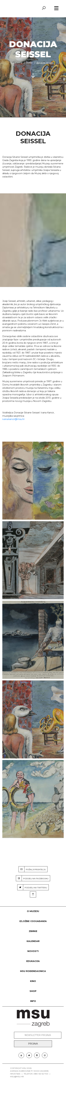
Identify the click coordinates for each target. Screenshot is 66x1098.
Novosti (33, 951)
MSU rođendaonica (33, 971)
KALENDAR (33, 941)
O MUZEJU (33, 911)
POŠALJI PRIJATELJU (32, 869)
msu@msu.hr (17, 1076)
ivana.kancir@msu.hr (13, 419)
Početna (17, 62)
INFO (33, 1001)
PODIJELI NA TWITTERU (32, 887)
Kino (33, 981)
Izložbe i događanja (33, 921)
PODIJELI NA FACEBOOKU (32, 878)
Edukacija (33, 961)
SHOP (33, 991)
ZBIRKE (29, 62)
